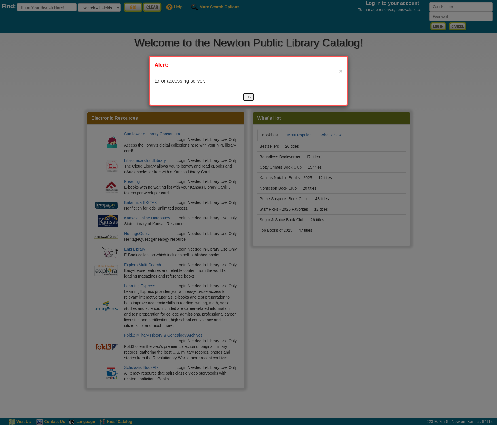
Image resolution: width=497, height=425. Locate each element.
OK (248, 97)
